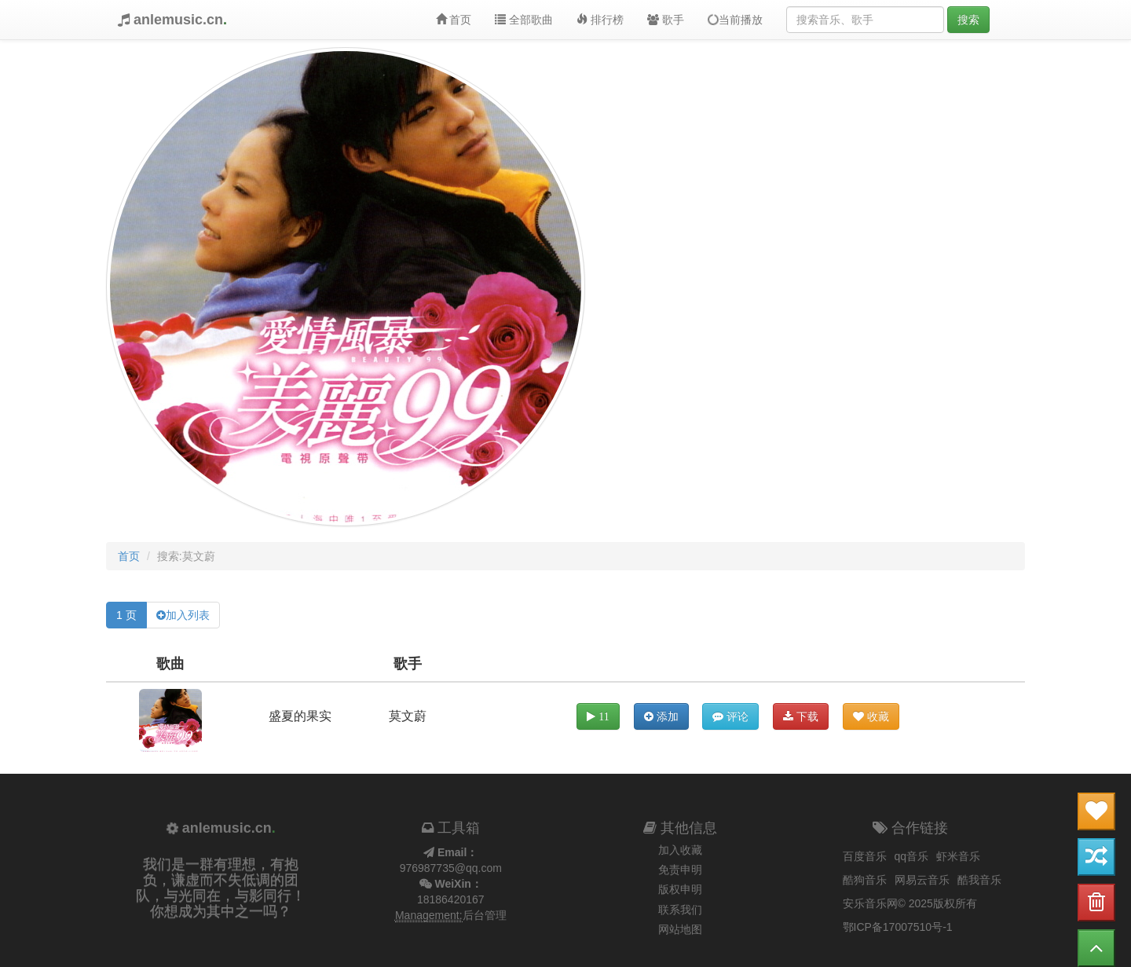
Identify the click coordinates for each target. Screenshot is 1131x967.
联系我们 (680, 909)
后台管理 (485, 915)
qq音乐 (912, 856)
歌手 (665, 19)
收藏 (871, 716)
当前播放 (734, 19)
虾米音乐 (958, 856)
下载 (800, 716)
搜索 (968, 19)
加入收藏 (680, 850)
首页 (454, 19)
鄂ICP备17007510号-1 (898, 927)
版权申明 (680, 889)
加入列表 (188, 615)
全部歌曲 (524, 19)
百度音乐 (865, 856)
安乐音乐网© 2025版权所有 (910, 903)
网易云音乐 (922, 880)
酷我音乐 (979, 880)
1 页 (126, 615)
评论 (730, 716)
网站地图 (680, 929)
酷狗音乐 (865, 880)
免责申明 (680, 869)
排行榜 (600, 19)
